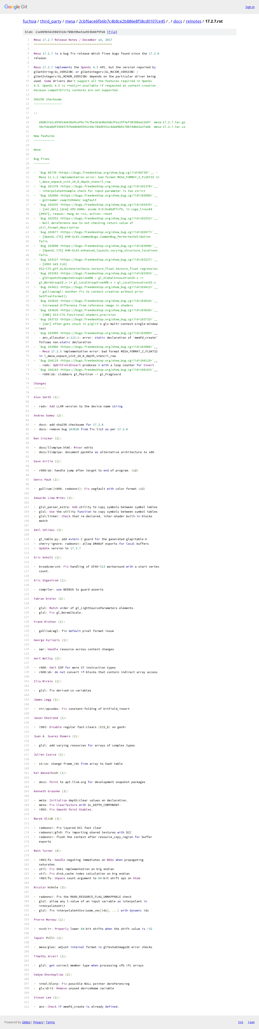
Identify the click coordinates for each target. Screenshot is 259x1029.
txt (240, 1022)
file (112, 32)
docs (177, 21)
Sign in (250, 7)
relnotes (193, 21)
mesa (70, 21)
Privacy (38, 1022)
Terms (50, 1022)
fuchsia (29, 21)
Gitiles (26, 1022)
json (251, 1022)
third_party (50, 21)
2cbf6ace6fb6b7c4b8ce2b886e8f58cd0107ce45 (122, 21)
